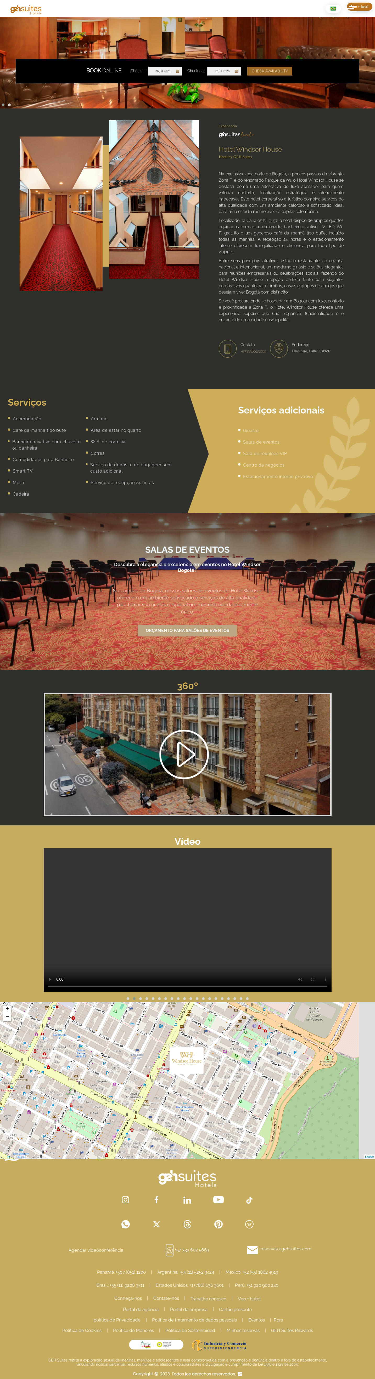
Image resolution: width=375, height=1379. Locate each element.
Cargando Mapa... (187, 1081)
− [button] (7, 1017)
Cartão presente (235, 1309)
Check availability (270, 71)
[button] (3, 104)
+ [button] (7, 1009)
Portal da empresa (189, 1309)
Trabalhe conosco (208, 1298)
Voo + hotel (249, 1298)
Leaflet (369, 1156)
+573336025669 (253, 351)
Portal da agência (141, 1309)
